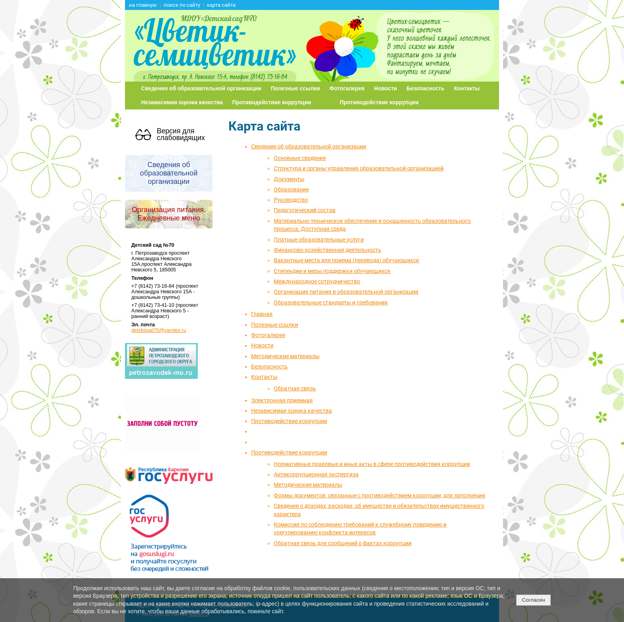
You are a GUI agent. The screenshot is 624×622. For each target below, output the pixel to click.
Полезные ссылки (295, 89)
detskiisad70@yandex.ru (158, 330)
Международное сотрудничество (317, 281)
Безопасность (426, 89)
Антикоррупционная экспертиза (316, 474)
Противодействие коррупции (271, 102)
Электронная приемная (282, 400)
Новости (385, 89)
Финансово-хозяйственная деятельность (327, 250)
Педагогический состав (304, 210)
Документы (289, 179)
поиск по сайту (182, 5)
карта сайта (221, 5)
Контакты (467, 89)
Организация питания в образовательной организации (346, 292)
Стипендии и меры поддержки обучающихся (332, 271)
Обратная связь (295, 388)
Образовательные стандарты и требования (331, 302)
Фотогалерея (347, 89)
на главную (143, 5)
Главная (262, 314)
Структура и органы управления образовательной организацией (359, 168)
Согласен (533, 600)
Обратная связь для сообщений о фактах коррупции (342, 543)
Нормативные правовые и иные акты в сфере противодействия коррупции (372, 464)
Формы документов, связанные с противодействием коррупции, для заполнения (379, 495)
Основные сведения (300, 158)
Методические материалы (285, 356)
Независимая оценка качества (182, 102)
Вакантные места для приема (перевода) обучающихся (346, 260)
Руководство (291, 200)
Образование (291, 189)
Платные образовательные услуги (319, 239)
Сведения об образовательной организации (201, 89)
